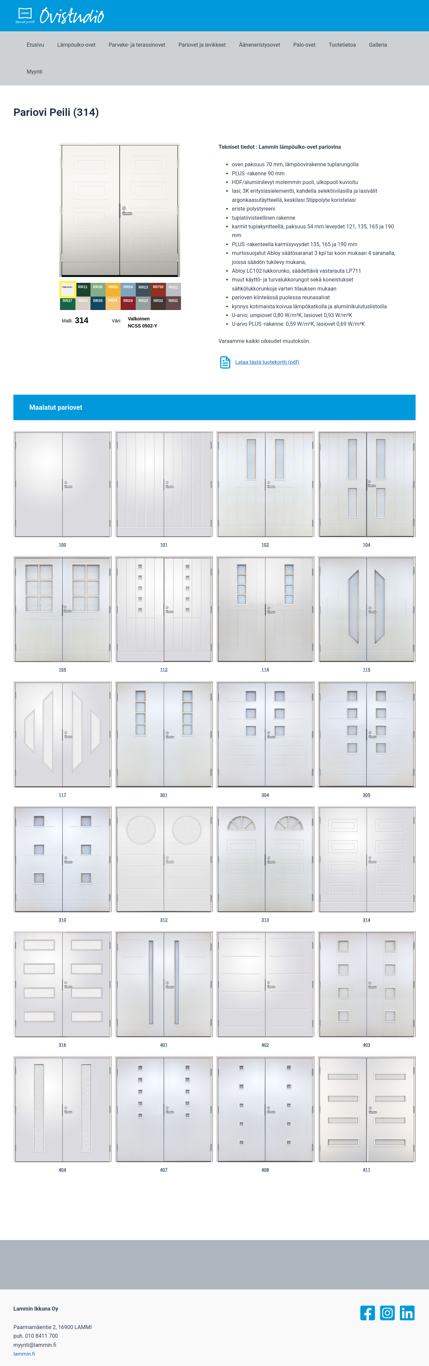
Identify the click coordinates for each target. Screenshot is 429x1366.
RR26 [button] (113, 260)
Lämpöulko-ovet (88, 45)
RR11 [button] (82, 260)
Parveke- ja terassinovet (146, 45)
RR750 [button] (158, 260)
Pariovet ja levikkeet (208, 45)
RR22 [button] (143, 274)
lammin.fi (24, 1327)
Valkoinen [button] (67, 260)
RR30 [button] (82, 274)
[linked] (407, 1286)
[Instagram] (387, 1286)
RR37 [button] (67, 274)
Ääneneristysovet (263, 45)
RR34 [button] (128, 260)
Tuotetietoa (341, 45)
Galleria (375, 45)
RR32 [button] (158, 274)
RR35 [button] (98, 274)
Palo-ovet (306, 45)
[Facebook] (367, 1286)
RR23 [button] (143, 260)
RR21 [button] (173, 260)
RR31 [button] (173, 274)
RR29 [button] (128, 274)
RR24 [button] (112, 273)
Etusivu (49, 45)
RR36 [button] (98, 260)
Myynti (402, 45)
